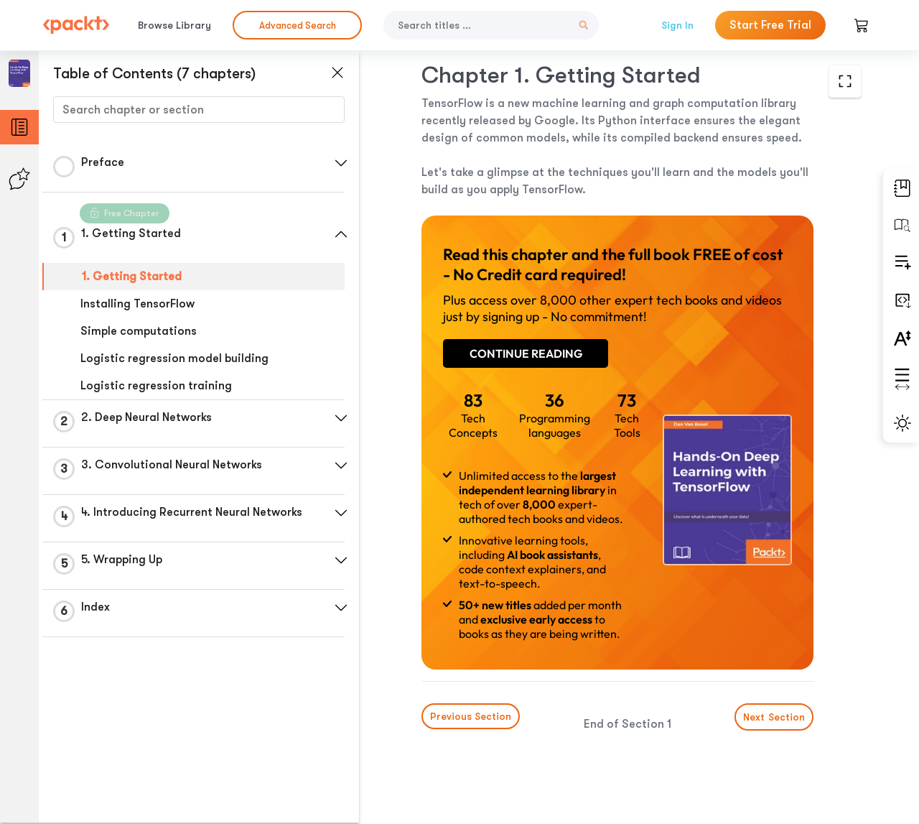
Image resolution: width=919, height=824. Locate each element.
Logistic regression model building (174, 358)
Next (774, 717)
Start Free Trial (770, 25)
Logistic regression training (156, 385)
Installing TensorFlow (137, 303)
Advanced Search (297, 25)
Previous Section (470, 716)
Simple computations (138, 331)
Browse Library (174, 25)
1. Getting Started (132, 276)
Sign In (677, 25)
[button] (341, 163)
